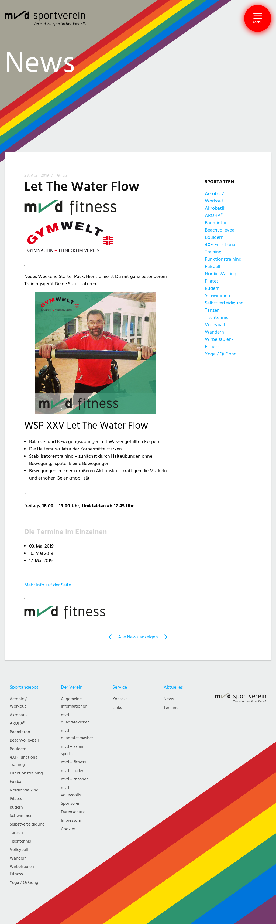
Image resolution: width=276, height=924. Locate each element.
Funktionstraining (223, 259)
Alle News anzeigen (138, 637)
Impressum (71, 820)
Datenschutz (73, 812)
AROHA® (214, 215)
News (169, 699)
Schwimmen (217, 295)
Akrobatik (215, 208)
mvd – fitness (73, 762)
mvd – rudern (73, 771)
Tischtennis (216, 317)
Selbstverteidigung (224, 303)
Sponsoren (71, 803)
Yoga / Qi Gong (221, 354)
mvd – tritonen (75, 779)
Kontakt (119, 699)
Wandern (214, 332)
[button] (257, 18)
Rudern (212, 288)
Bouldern (214, 237)
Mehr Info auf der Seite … (50, 585)
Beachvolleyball (221, 230)
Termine (171, 708)
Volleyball (215, 324)
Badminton (216, 222)
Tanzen (212, 310)
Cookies (68, 829)
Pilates (211, 281)
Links (117, 708)
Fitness (62, 175)
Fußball (212, 266)
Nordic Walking (220, 273)
